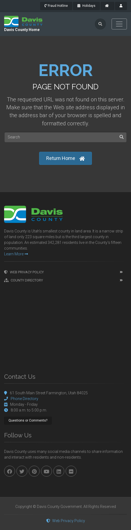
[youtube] (46, 471)
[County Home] (107, 6)
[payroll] (121, 6)
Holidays (86, 6)
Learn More (16, 254)
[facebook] (9, 471)
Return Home (65, 158)
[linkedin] (58, 471)
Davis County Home (22, 30)
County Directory (23, 280)
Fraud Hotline (56, 6)
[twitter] (21, 471)
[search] (100, 24)
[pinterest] (34, 471)
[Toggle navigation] (119, 24)
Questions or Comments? (27, 420)
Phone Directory (24, 398)
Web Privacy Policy (24, 272)
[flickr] (71, 471)
